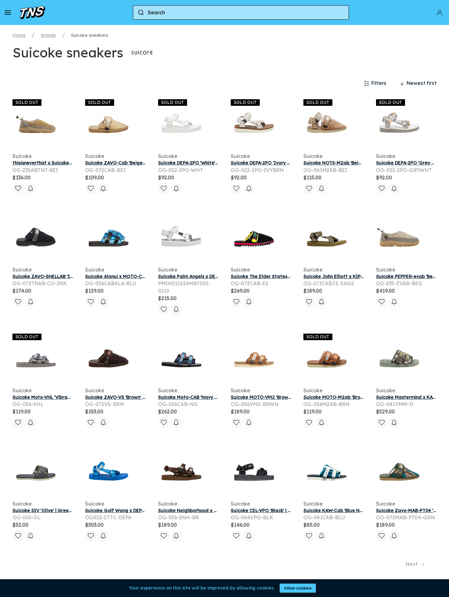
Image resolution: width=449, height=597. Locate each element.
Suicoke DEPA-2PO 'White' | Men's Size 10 (203, 163)
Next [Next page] (414, 564)
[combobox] (241, 12)
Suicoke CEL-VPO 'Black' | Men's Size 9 (272, 510)
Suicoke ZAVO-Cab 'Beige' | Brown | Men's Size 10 (139, 163)
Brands (48, 35)
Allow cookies (298, 588)
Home (19, 35)
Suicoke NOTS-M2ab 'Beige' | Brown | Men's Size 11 (359, 163)
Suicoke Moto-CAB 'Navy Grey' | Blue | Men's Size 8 (213, 397)
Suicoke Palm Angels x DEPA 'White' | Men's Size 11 (213, 276)
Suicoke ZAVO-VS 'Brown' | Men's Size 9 (128, 397)
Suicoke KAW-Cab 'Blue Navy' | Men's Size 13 (352, 510)
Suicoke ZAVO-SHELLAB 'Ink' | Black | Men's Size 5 (66, 276)
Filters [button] (375, 83)
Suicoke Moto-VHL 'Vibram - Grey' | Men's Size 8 (65, 397)
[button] (8, 12)
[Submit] (140, 12)
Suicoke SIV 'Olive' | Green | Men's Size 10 (58, 510)
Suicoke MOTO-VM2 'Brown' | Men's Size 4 (276, 397)
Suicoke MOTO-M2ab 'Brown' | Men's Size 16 (351, 397)
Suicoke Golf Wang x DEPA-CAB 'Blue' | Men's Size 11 (142, 510)
